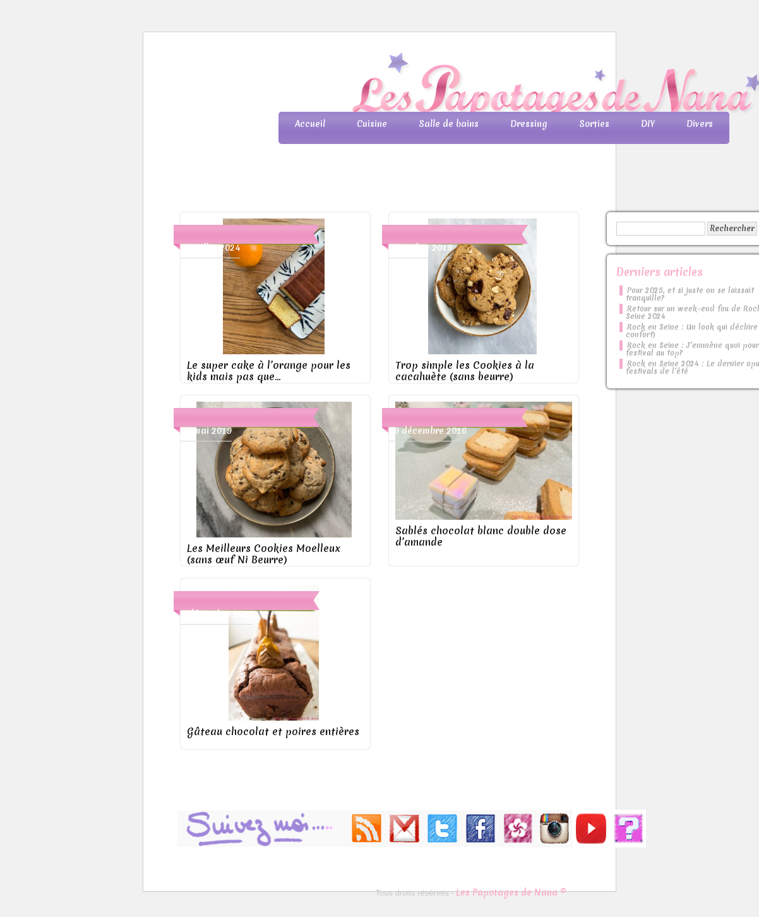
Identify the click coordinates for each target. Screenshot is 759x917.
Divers (699, 123)
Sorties (594, 123)
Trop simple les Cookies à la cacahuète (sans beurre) (464, 370)
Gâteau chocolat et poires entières (273, 731)
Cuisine (372, 123)
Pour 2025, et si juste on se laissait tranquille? (690, 294)
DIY (648, 123)
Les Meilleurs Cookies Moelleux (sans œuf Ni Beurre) (263, 553)
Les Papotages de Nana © (511, 892)
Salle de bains (449, 123)
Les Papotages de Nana (463, 85)
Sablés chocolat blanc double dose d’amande (480, 536)
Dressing (528, 123)
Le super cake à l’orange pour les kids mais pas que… (268, 370)
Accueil (310, 123)
